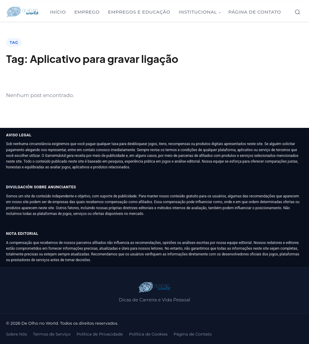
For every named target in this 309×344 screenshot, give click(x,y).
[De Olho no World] (22, 12)
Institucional (198, 12)
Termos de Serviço (51, 334)
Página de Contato (254, 12)
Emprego (87, 12)
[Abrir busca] (297, 12)
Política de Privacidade (99, 334)
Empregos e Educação (139, 12)
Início (58, 12)
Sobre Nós (16, 334)
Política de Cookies (148, 334)
